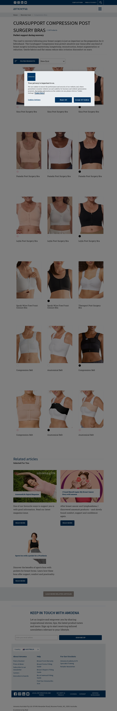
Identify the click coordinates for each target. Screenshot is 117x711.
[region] (59, 88)
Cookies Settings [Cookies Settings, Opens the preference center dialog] (34, 100)
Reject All (63, 100)
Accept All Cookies (82, 100)
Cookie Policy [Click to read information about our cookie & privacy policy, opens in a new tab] (39, 93)
